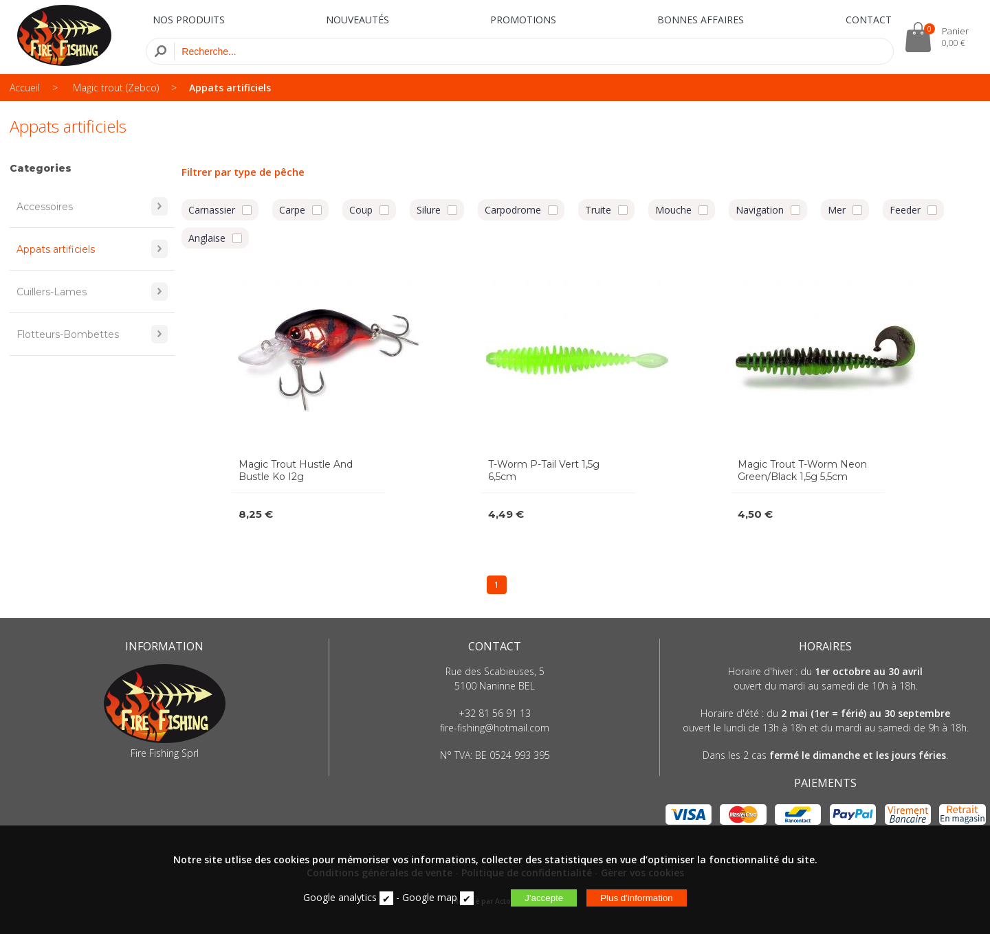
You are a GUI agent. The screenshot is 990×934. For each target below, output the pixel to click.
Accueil (25, 87)
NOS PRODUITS (189, 19)
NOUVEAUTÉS (357, 19)
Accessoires (92, 206)
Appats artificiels (230, 87)
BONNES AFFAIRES (700, 19)
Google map (429, 897)
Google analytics (340, 897)
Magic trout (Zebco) (116, 87)
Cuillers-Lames (92, 291)
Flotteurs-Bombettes (92, 334)
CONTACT (869, 19)
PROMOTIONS (523, 19)
